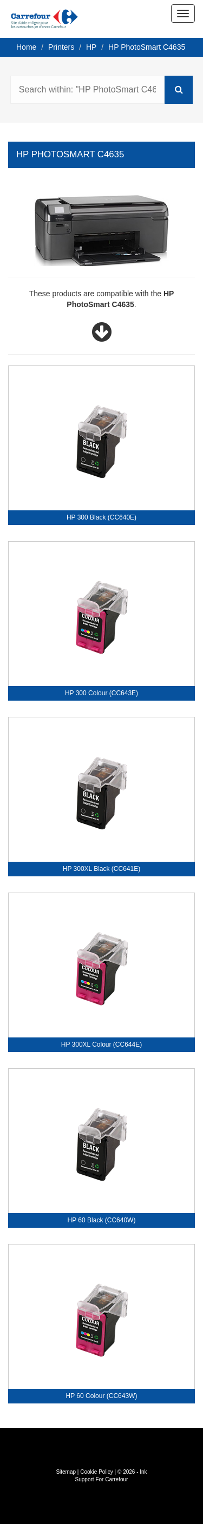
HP (91, 47)
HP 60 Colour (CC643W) (101, 1396)
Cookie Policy (96, 1472)
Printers (61, 47)
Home (26, 47)
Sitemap (66, 1472)
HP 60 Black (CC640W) (102, 1220)
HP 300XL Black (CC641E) (101, 869)
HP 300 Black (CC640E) (101, 517)
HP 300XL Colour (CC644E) (101, 1044)
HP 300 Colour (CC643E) (101, 693)
